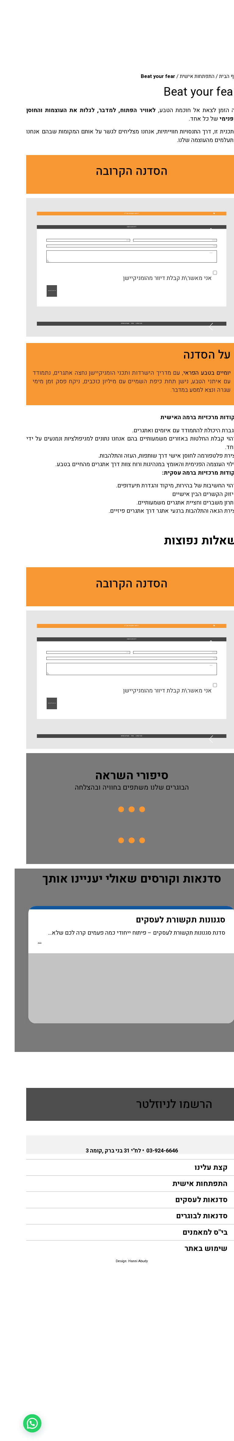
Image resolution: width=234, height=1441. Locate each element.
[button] (117, 243)
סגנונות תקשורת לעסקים (152, 1091)
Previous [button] (226, 1145)
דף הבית (213, 76)
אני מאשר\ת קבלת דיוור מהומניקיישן (152, 348)
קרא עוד (19, 1117)
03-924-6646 (147, 1321)
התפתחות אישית (182, 76)
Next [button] (15, 1145)
